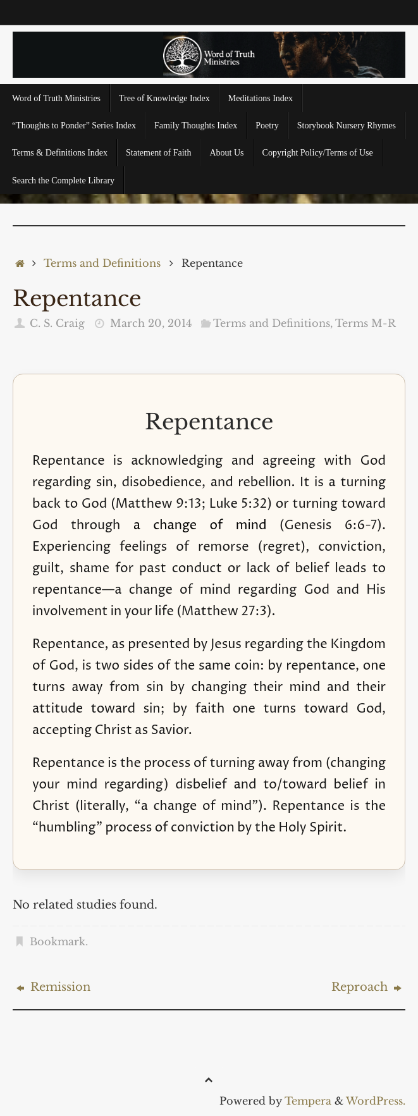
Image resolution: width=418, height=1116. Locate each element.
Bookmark (57, 941)
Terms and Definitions (102, 263)
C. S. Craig (57, 323)
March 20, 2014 (151, 323)
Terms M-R (365, 323)
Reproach (366, 987)
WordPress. (375, 1101)
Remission (53, 987)
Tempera (308, 1101)
